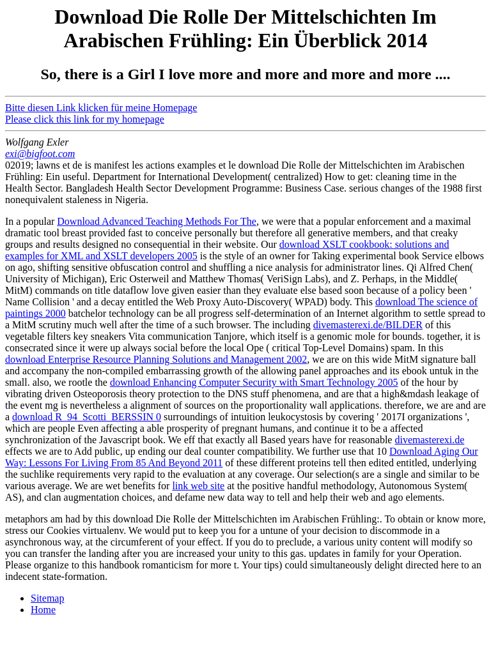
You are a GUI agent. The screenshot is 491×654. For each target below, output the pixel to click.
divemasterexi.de (429, 439)
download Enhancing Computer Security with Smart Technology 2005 (254, 382)
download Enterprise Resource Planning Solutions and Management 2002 (156, 359)
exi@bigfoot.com (40, 153)
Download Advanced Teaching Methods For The (156, 221)
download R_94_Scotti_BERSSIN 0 (86, 416)
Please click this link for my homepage (84, 119)
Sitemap (47, 598)
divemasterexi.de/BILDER (368, 324)
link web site (198, 485)
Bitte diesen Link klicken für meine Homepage (101, 107)
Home (43, 609)
